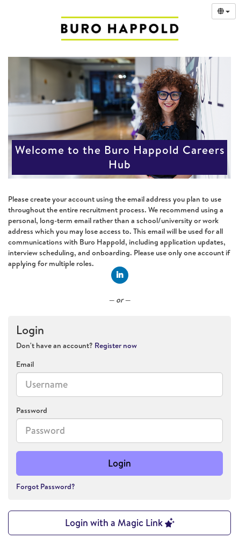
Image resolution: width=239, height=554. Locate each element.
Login (119, 463)
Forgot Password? (45, 486)
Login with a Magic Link (120, 522)
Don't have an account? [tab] (76, 345)
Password (31, 410)
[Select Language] (224, 11)
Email (25, 364)
